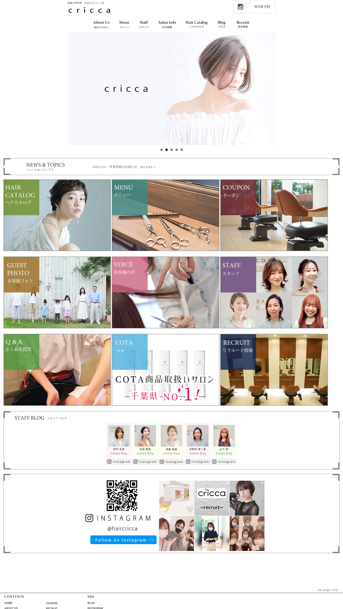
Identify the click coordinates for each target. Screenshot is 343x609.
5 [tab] (181, 150)
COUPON (52, 603)
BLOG (91, 603)
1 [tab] (161, 150)
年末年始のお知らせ (133, 166)
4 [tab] (176, 150)
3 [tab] (171, 150)
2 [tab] (166, 150)
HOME (8, 603)
